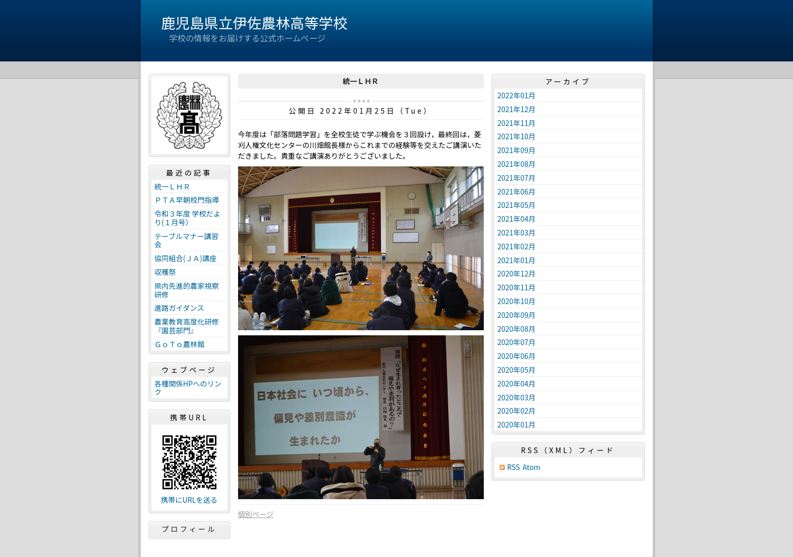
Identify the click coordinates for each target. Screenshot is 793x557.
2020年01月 (517, 424)
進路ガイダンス (179, 308)
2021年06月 (517, 191)
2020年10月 (517, 301)
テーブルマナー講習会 (187, 240)
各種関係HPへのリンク (188, 387)
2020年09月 (517, 315)
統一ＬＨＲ (172, 186)
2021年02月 (517, 246)
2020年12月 (517, 273)
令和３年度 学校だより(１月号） (188, 217)
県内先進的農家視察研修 (187, 290)
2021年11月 (517, 123)
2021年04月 (517, 218)
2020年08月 (517, 329)
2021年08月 (517, 164)
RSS (513, 467)
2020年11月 (517, 287)
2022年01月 (517, 95)
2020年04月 (517, 383)
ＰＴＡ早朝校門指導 (187, 200)
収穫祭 (165, 272)
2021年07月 (517, 178)
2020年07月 (517, 342)
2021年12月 (517, 109)
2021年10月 (517, 136)
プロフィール (189, 528)
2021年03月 (517, 232)
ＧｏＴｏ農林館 (180, 344)
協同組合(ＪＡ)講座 (186, 258)
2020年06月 (517, 356)
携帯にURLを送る (189, 500)
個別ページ (256, 514)
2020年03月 (517, 397)
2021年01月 (517, 260)
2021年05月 (517, 205)
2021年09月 (517, 150)
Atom (532, 467)
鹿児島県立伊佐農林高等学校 (254, 22)
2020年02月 (517, 410)
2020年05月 (517, 370)
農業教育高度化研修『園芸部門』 (187, 325)
